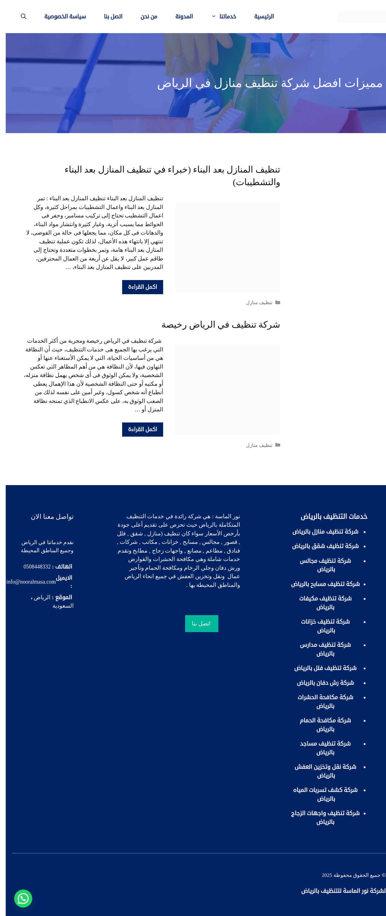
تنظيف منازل (253, 302)
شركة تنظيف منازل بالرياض (319, 531)
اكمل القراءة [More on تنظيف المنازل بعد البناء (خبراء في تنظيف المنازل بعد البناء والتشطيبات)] (136, 287)
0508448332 (31, 567)
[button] (17, 899)
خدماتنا (213, 16)
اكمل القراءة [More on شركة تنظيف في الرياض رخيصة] (136, 429)
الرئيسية (258, 17)
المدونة (178, 17)
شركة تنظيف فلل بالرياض (319, 668)
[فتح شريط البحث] (18, 16)
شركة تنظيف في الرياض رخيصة (215, 324)
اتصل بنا (107, 17)
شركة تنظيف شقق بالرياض (319, 546)
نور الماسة (221, 516)
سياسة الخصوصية (59, 17)
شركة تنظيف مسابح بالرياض (319, 584)
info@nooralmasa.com (25, 582)
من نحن (143, 17)
